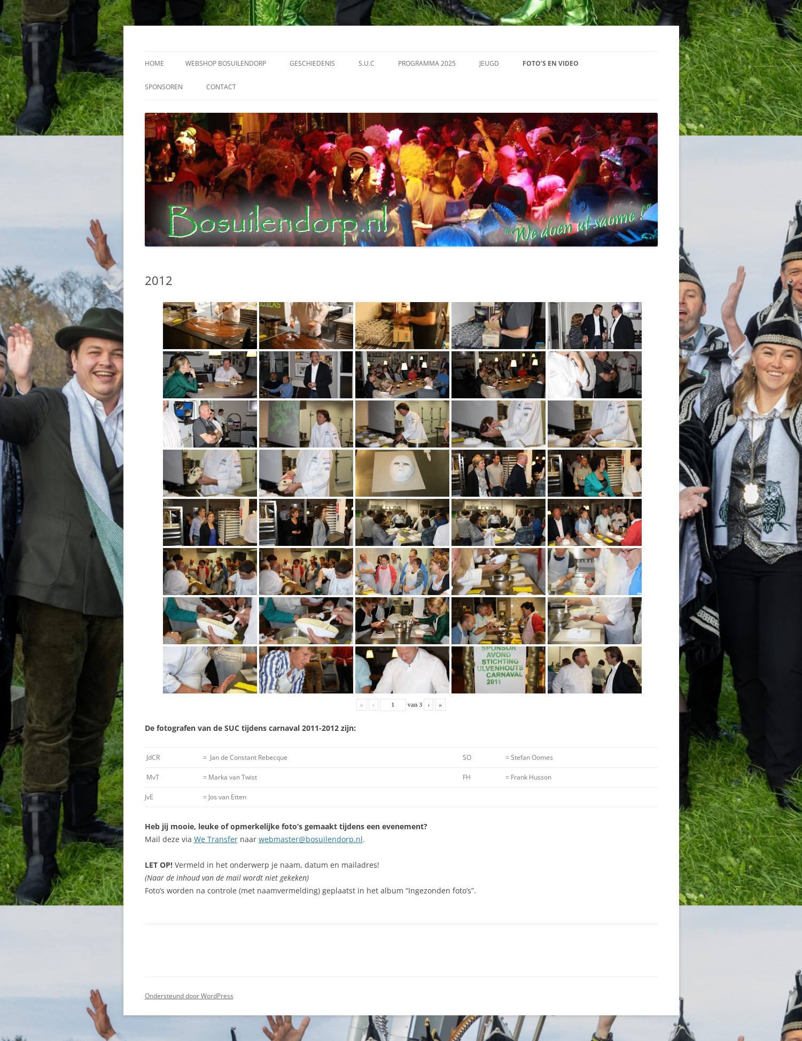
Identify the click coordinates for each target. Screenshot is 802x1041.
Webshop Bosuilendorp (225, 63)
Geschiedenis (312, 63)
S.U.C (367, 63)
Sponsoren (164, 86)
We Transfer (216, 839)
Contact (221, 86)
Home (154, 63)
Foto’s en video (551, 63)
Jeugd (489, 63)
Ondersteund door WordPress (189, 995)
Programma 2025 (427, 63)
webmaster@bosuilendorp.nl (311, 839)
